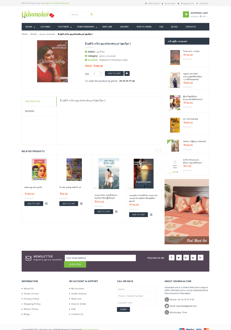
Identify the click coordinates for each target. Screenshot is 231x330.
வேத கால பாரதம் (191, 51)
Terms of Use (30, 287)
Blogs (26, 307)
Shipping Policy (31, 297)
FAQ (72, 302)
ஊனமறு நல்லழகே (33, 187)
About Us (28, 282)
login (47, 3)
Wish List (75, 292)
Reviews (29, 111)
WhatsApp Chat (178, 305)
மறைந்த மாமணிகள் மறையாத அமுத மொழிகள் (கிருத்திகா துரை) (143, 198)
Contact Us (76, 307)
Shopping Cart (186, 3)
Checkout (202, 3)
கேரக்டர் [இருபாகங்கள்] (194, 141)
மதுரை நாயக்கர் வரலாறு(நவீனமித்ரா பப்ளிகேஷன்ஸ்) (192, 76)
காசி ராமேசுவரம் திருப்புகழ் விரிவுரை (192, 161)
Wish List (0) (152, 3)
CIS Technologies (90, 323)
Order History (78, 287)
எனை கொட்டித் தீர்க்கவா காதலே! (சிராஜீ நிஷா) (105, 196)
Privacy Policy (30, 292)
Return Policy (30, 302)
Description (32, 101)
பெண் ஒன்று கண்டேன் (70, 187)
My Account (168, 3)
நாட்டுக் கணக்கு (190, 118)
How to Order (77, 297)
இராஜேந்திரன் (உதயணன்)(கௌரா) (192, 98)
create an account (60, 3)
